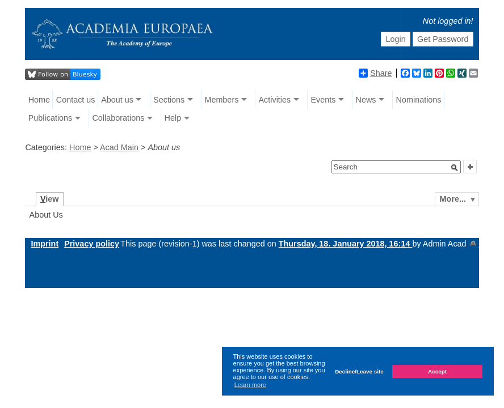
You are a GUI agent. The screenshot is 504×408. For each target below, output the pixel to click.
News (365, 99)
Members (221, 99)
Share (375, 73)
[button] (454, 167)
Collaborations (118, 117)
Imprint (44, 243)
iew (49, 198)
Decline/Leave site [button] (359, 371)
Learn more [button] (250, 384)
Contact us (75, 99)
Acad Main (119, 147)
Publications (50, 117)
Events (322, 99)
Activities (274, 99)
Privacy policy (91, 243)
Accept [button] (437, 371)
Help (173, 117)
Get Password (442, 39)
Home (39, 99)
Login (395, 39)
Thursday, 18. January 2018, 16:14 (346, 243)
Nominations (419, 99)
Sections (168, 99)
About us (117, 99)
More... (453, 198)
